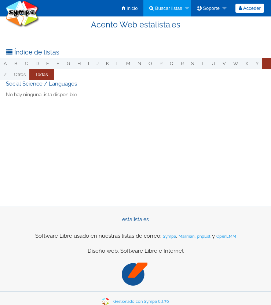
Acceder (250, 8)
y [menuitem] (257, 63)
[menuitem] (129, 8)
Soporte (208, 8)
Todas (41, 74)
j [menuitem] (97, 63)
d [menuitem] (37, 63)
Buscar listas (165, 8)
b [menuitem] (16, 63)
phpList (203, 236)
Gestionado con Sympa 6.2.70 (141, 301)
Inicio (130, 8)
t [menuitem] (202, 63)
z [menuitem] (5, 74)
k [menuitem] (107, 63)
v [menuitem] (224, 63)
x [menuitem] (246, 63)
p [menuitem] (161, 63)
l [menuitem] (117, 63)
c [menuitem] (26, 63)
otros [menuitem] (20, 74)
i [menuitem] (88, 63)
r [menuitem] (182, 63)
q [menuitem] (171, 63)
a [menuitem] (5, 63)
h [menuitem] (79, 63)
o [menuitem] (150, 63)
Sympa (169, 236)
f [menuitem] (57, 63)
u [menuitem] (213, 63)
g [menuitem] (68, 63)
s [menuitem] (192, 63)
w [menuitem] (235, 63)
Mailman (186, 236)
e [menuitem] (47, 63)
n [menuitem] (139, 63)
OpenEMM (226, 236)
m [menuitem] (128, 63)
